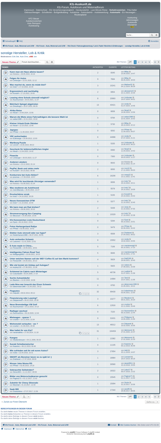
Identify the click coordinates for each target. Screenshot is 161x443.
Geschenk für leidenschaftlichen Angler (29, 149)
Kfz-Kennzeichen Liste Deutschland (27, 220)
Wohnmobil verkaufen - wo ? (24, 324)
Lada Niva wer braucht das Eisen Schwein (30, 284)
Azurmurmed (18, 100)
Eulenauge (17, 138)
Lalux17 (127, 370)
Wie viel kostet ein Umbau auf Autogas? (29, 265)
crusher (127, 304)
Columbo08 (17, 274)
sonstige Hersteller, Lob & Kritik (22, 53)
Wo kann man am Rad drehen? (25, 207)
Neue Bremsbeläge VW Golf (23, 304)
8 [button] (155, 62)
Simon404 (17, 372)
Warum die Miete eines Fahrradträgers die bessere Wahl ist (39, 117)
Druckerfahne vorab (19, 194)
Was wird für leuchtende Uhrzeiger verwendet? (33, 181)
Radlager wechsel (18, 311)
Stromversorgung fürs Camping (25, 213)
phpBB (72, 432)
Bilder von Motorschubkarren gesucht (28, 376)
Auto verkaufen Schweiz (22, 239)
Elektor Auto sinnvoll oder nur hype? (28, 233)
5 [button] (149, 62)
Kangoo (13, 337)
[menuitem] (19, 41)
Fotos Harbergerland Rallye (23, 226)
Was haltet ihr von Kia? (21, 330)
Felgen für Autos (18, 78)
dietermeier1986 (19, 286)
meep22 (127, 175)
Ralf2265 (127, 258)
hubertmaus (128, 291)
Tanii (126, 278)
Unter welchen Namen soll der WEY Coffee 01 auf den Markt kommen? (44, 258)
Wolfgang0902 (18, 254)
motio (15, 353)
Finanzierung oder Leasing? (23, 298)
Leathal (127, 271)
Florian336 (17, 248)
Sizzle (126, 382)
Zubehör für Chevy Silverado (24, 383)
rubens (127, 265)
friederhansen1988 (20, 235)
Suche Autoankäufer (20, 278)
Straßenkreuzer (19, 340)
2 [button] (138, 62)
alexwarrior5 (129, 91)
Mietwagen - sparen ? (20, 317)
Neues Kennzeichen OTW (22, 201)
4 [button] (145, 62)
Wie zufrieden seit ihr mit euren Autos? (29, 350)
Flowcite (14, 155)
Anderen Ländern (18, 162)
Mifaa (126, 72)
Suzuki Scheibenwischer (22, 344)
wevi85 (127, 389)
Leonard (127, 357)
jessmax (16, 177)
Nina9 (15, 113)
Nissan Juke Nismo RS (21, 363)
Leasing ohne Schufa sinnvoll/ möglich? (29, 97)
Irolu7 (15, 87)
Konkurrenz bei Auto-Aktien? (24, 175)
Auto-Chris (24, 56)
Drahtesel (128, 233)
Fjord (15, 222)
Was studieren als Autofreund (24, 188)
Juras (126, 207)
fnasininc (16, 346)
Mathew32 (128, 84)
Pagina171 (17, 378)
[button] (130, 62)
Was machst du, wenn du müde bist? (28, 85)
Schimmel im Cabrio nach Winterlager (28, 271)
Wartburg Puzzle (18, 143)
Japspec (14, 130)
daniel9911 (128, 363)
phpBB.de (90, 434)
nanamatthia (18, 332)
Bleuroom (16, 216)
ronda (126, 104)
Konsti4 (16, 93)
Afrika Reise (16, 110)
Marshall (16, 385)
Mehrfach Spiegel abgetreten (24, 104)
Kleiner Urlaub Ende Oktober (24, 123)
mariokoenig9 (129, 245)
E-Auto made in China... (21, 246)
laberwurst (128, 330)
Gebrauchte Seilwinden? (22, 370)
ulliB (31, 56)
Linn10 (15, 145)
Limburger (17, 80)
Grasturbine (17, 391)
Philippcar (128, 317)
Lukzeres (16, 241)
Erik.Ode (15, 56)
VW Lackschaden (18, 136)
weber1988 (17, 119)
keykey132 (17, 267)
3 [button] (142, 62)
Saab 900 (14, 389)
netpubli (16, 293)
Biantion (16, 280)
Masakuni (128, 298)
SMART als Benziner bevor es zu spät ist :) (31, 357)
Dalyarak (127, 324)
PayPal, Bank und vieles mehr (24, 168)
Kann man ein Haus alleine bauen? (27, 72)
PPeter (15, 132)
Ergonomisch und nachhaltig (24, 91)
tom (35, 56)
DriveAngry (17, 106)
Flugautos (15, 291)
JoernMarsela (18, 190)
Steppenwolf (18, 300)
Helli (126, 350)
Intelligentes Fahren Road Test (25, 252)
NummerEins (18, 313)
